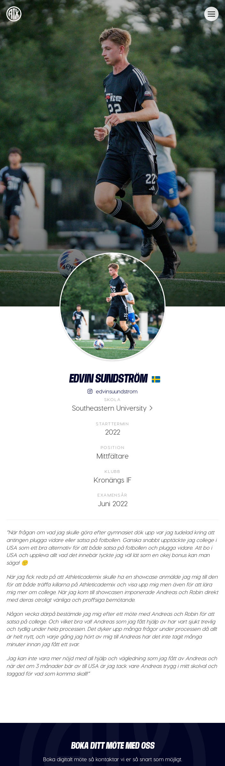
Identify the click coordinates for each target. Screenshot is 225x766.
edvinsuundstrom (113, 391)
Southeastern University (109, 408)
